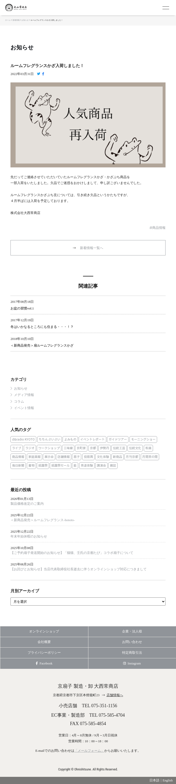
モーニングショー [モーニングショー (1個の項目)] (143, 439)
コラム (19, 401)
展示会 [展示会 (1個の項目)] (49, 457)
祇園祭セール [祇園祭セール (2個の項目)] (60, 465)
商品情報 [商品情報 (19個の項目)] (18, 457)
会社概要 (44, 642)
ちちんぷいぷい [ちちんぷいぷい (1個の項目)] (49, 439)
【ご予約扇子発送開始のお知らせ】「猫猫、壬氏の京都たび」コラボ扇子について (71, 553)
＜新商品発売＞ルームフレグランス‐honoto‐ (42, 520)
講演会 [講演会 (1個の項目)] (101, 465)
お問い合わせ (132, 642)
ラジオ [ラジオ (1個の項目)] (29, 448)
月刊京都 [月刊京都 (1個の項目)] (132, 457)
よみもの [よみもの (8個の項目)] (70, 439)
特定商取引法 (132, 652)
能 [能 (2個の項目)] (75, 465)
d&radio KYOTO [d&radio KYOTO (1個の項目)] (23, 439)
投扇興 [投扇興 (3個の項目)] (88, 457)
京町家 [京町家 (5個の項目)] (81, 448)
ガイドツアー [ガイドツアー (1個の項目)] (118, 439)
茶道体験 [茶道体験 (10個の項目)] (87, 465)
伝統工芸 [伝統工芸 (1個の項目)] (119, 448)
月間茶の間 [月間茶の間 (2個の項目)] (150, 457)
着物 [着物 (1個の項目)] (31, 465)
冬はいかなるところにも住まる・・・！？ (42, 327)
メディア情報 (24, 395)
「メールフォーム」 (89, 751)
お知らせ (22, 48)
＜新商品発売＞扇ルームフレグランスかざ (42, 345)
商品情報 (159, 228)
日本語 (154, 780)
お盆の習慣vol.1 (22, 308)
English (167, 780)
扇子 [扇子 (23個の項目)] (77, 457)
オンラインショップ (44, 631)
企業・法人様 (132, 631)
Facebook (44, 663)
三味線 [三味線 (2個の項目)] (68, 448)
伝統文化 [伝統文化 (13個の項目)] (135, 448)
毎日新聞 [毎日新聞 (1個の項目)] (18, 465)
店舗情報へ (115, 695)
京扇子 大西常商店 (25, 8)
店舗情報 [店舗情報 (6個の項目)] (63, 457)
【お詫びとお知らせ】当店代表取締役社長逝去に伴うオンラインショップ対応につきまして (78, 569)
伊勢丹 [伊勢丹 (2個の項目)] (104, 448)
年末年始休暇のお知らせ (28, 536)
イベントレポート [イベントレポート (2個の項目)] (92, 439)
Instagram (132, 663)
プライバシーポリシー (44, 652)
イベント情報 (24, 408)
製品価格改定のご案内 (27, 504)
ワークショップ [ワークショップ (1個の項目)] (49, 448)
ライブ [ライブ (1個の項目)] (16, 448)
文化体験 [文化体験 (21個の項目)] (103, 457)
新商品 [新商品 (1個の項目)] (117, 457)
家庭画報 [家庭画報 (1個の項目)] (34, 457)
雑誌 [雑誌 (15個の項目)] (113, 465)
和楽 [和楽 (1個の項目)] (148, 448)
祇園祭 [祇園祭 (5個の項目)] (43, 465)
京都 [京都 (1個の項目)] (93, 448)
